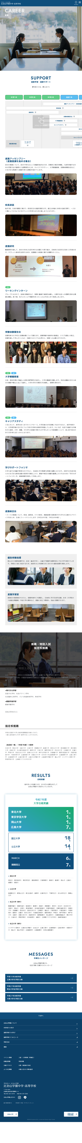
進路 (5, 1063)
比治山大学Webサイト (13, 723)
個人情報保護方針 (9, 1122)
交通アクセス (9, 1084)
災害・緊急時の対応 (26, 1084)
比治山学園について (12, 1033)
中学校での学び (10, 1039)
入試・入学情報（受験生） (27, 1075)
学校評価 (22, 1080)
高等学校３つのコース (13, 1051)
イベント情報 (9, 1074)
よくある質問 (9, 1089)
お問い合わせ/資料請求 (27, 1089)
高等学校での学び (11, 1045)
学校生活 (7, 1057)
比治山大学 (14, 1134)
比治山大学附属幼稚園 (71, 1135)
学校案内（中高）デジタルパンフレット (30, 1122)
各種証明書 (8, 1080)
